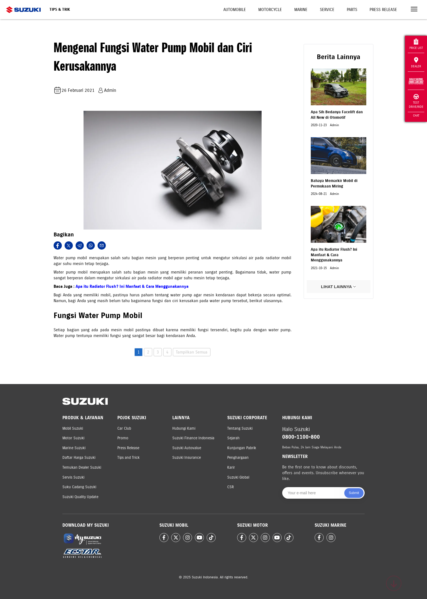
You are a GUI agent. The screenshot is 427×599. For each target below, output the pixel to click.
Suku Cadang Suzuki (79, 487)
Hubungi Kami (183, 428)
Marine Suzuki (73, 448)
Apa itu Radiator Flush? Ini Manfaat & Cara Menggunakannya (132, 286)
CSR (230, 487)
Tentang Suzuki (240, 428)
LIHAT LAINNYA (338, 286)
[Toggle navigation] (414, 9)
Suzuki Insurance (186, 457)
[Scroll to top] (393, 583)
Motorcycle (270, 9)
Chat (416, 115)
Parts (352, 9)
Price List (416, 44)
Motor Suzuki (73, 438)
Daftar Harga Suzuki (78, 457)
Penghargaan (238, 457)
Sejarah (233, 438)
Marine (300, 9)
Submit (354, 493)
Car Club (124, 428)
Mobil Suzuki (72, 428)
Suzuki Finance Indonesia (193, 438)
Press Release (383, 9)
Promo (122, 438)
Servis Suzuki (73, 477)
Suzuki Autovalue (186, 448)
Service (327, 9)
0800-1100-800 (301, 437)
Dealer (416, 62)
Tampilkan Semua (191, 352)
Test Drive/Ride (416, 101)
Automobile (234, 9)
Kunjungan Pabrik (241, 448)
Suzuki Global (238, 477)
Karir (231, 467)
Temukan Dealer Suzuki (81, 467)
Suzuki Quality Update (80, 497)
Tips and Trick (128, 457)
